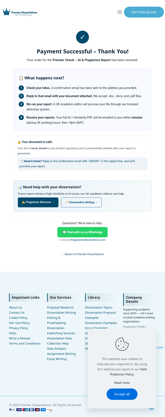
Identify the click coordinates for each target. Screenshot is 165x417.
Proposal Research (60, 307)
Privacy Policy (18, 328)
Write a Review (19, 338)
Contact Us (16, 312)
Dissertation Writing (61, 312)
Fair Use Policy (19, 323)
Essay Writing (57, 359)
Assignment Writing (61, 354)
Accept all (122, 394)
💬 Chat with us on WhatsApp (82, 232)
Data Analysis (56, 348)
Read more (122, 383)
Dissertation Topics (98, 307)
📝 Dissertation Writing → (81, 202)
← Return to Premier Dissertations (82, 254)
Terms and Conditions (25, 343)
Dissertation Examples (101, 323)
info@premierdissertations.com (87, 239)
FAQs (12, 333)
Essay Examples (96, 328)
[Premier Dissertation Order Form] (30, 410)
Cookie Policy (18, 318)
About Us (15, 307)
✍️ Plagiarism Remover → (38, 202)
